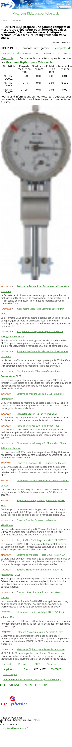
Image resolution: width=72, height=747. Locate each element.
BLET (37, 664)
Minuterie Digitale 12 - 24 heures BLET (37, 413)
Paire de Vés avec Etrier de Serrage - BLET (39, 425)
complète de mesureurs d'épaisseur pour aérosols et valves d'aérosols (36, 53)
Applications (9, 669)
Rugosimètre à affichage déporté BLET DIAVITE (41, 540)
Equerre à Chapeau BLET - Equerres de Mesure (41, 463)
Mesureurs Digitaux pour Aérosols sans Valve (41, 649)
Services (51, 664)
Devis (27, 669)
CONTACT (55, 669)
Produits (22, 664)
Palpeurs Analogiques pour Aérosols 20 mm (40, 632)
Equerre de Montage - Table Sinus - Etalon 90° (41, 554)
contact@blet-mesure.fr (16, 728)
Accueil (7, 664)
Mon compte (10, 674)
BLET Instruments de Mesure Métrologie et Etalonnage (32, 679)
